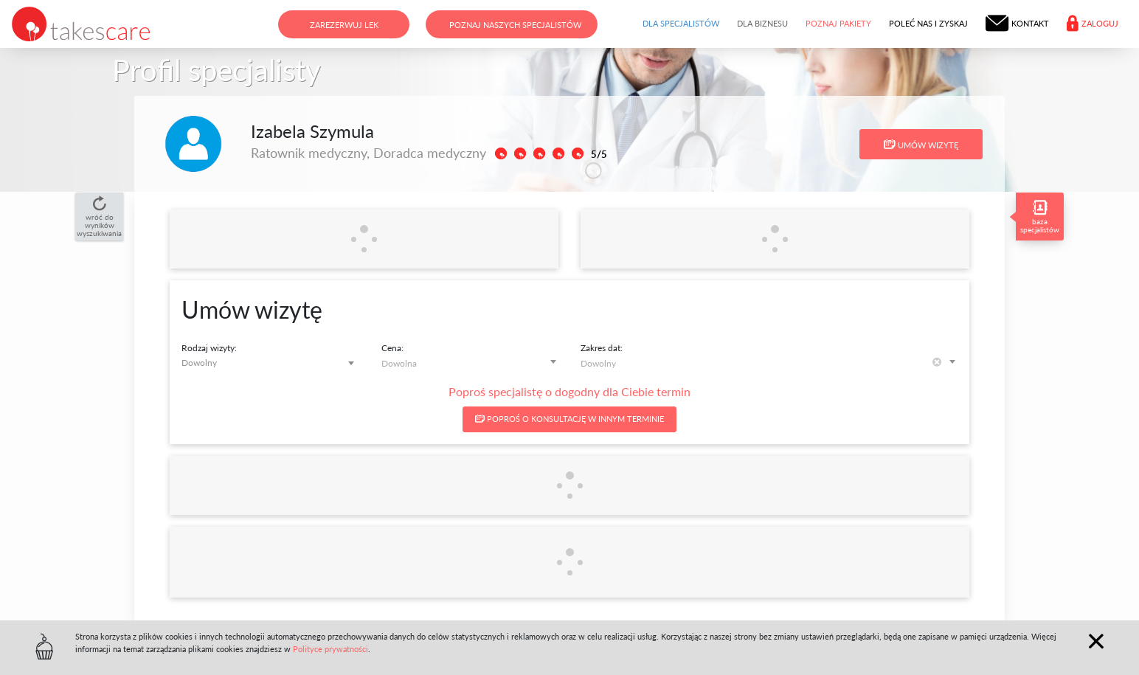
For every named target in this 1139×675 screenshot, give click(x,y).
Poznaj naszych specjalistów (515, 25)
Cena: (392, 347)
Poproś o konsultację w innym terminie (569, 418)
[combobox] (270, 362)
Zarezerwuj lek (344, 25)
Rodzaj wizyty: (209, 347)
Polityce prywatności (330, 649)
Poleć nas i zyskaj (928, 23)
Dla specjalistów (681, 23)
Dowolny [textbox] (199, 362)
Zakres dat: (602, 347)
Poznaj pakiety (838, 23)
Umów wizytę (921, 144)
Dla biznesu (762, 23)
